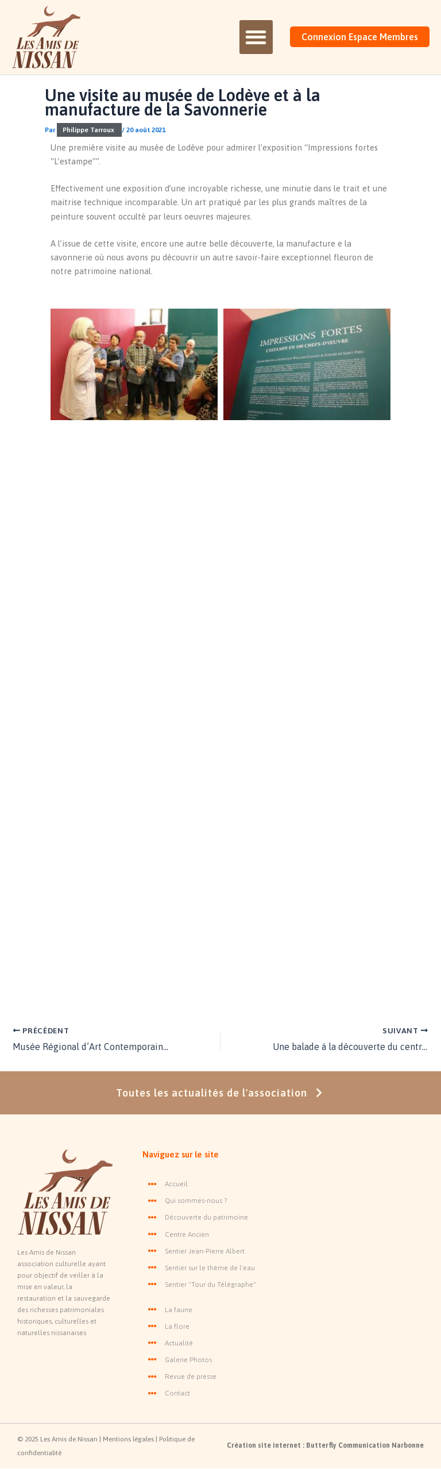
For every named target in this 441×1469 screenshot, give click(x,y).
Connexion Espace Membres (359, 37)
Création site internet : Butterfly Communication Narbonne (325, 1445)
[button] (256, 37)
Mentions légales (129, 1439)
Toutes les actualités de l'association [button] (221, 1093)
